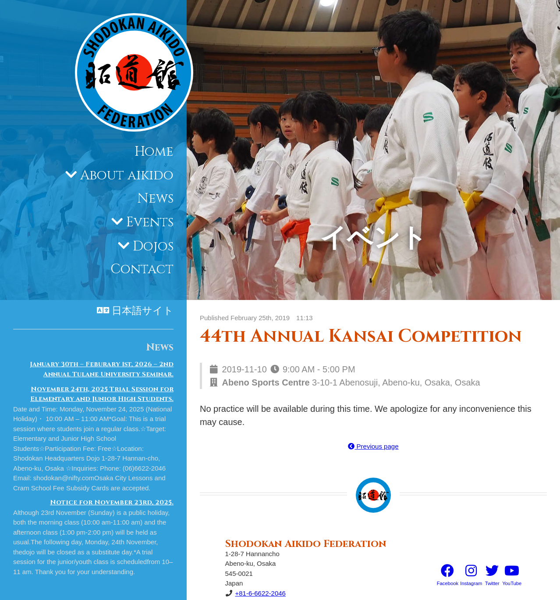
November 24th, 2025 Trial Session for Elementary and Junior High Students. (102, 394)
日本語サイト (143, 311)
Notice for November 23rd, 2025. (112, 502)
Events (150, 222)
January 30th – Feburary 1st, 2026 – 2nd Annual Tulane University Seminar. (102, 369)
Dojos (153, 246)
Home (154, 152)
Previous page (373, 446)
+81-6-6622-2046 (260, 593)
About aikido (127, 175)
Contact (142, 269)
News (155, 198)
